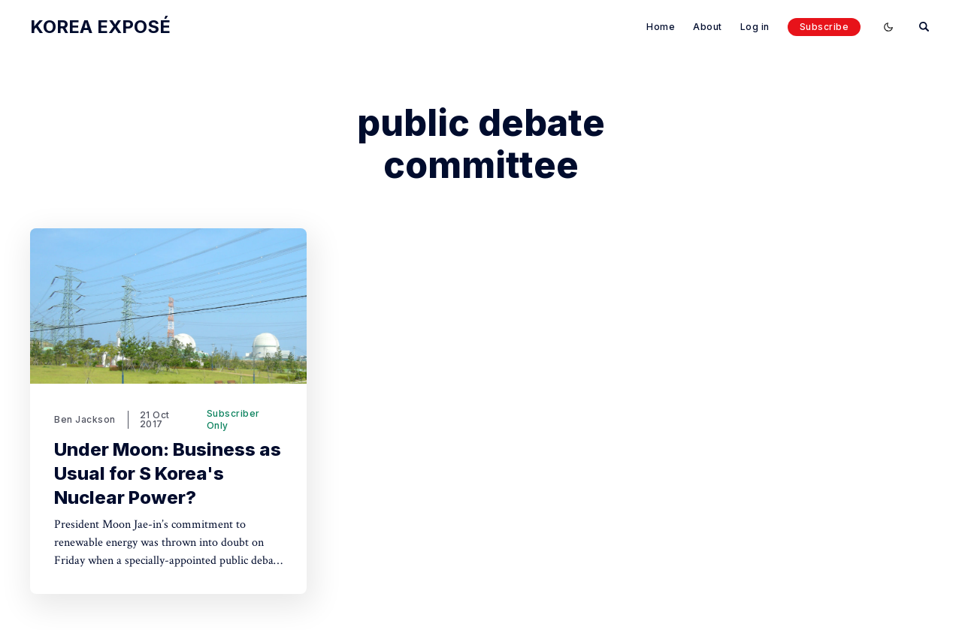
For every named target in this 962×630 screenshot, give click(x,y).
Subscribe (824, 26)
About (707, 26)
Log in (755, 26)
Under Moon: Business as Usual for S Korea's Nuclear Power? (167, 473)
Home (660, 26)
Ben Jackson (85, 419)
